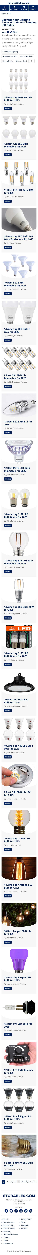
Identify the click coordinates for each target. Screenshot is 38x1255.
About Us (5, 1219)
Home (3, 13)
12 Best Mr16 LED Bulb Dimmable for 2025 (17, 469)
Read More (8, 108)
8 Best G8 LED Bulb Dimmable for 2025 (15, 377)
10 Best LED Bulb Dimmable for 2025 (15, 284)
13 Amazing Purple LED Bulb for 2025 (17, 979)
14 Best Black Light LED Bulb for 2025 (17, 1118)
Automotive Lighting (10, 52)
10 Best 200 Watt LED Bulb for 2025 (16, 701)
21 (34, 1181)
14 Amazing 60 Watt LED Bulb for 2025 (18, 99)
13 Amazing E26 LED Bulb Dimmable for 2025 (18, 562)
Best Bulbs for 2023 (10, 56)
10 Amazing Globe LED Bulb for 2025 (17, 840)
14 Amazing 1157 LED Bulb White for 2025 (16, 516)
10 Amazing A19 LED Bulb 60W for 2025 (18, 747)
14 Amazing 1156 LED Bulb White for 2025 (16, 655)
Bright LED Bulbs (26, 56)
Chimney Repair (21, 61)
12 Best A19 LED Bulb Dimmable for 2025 (16, 145)
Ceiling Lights (8, 61)
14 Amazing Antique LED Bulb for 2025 (18, 886)
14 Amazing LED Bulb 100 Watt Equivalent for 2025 (18, 238)
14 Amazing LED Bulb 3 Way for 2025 (17, 330)
